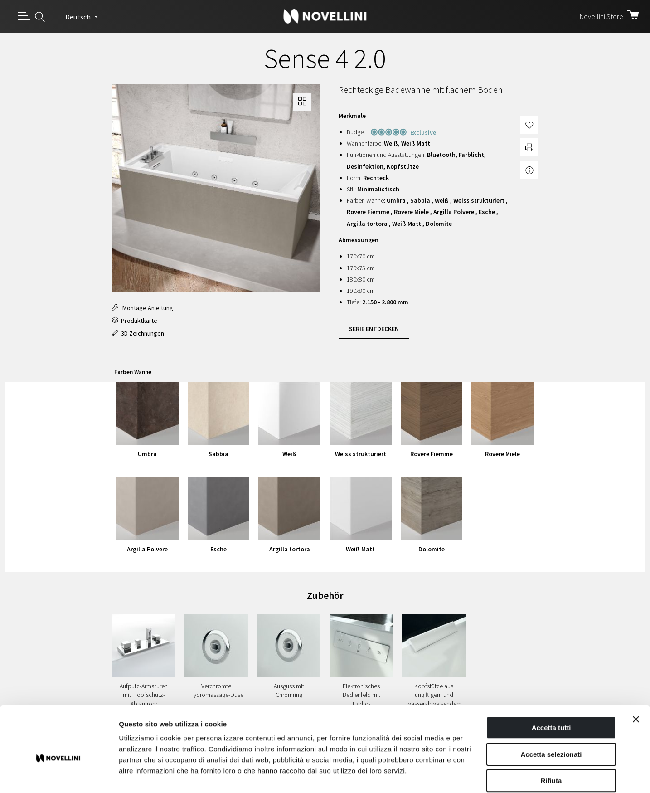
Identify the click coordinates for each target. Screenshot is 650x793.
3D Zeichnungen (138, 333)
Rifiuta (551, 735)
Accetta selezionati (551, 709)
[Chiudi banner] (636, 674)
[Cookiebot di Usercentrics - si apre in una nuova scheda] (58, 775)
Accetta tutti (551, 682)
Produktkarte (134, 320)
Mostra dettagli (476, 775)
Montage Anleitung (142, 308)
